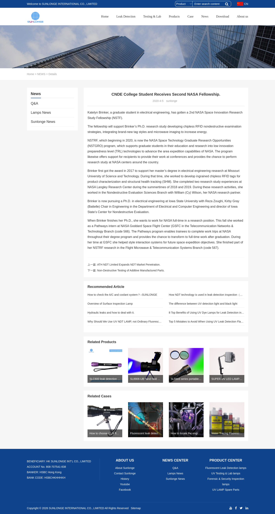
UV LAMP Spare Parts (225, 489)
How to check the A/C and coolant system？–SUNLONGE (122, 294)
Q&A (34, 103)
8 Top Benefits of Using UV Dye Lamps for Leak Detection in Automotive (206, 312)
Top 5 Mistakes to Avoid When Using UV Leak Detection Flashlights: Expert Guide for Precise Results (206, 321)
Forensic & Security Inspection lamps (225, 481)
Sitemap (136, 508)
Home (105, 16)
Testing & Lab (152, 16)
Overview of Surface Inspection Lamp (110, 303)
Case (190, 16)
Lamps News (41, 113)
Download (222, 16)
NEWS (41, 74)
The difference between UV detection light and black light (203, 303)
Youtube (125, 484)
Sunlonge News (43, 122)
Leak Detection (125, 16)
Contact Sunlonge (125, 473)
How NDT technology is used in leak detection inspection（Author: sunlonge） (206, 294)
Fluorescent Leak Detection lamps (225, 467)
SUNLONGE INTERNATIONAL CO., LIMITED (76, 508)
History (125, 478)
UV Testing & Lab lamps (225, 473)
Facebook (125, 489)
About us (242, 16)
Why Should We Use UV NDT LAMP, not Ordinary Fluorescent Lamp (125, 321)
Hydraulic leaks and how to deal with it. (111, 312)
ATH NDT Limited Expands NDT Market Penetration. (128, 264)
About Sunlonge (125, 467)
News (204, 16)
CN (242, 3)
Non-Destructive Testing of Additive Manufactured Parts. (131, 270)
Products (174, 16)
